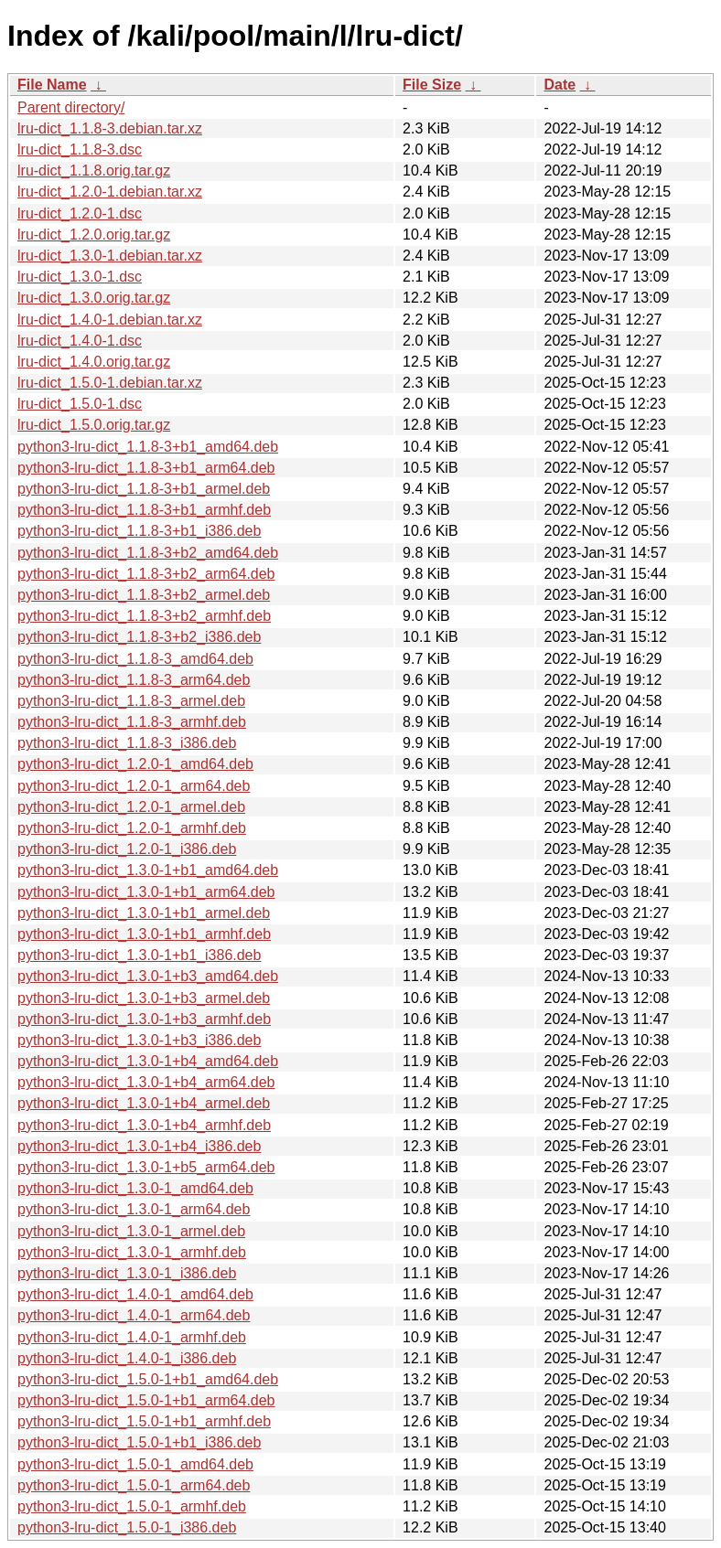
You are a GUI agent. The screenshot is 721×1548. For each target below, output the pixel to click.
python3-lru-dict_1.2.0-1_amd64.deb (135, 764)
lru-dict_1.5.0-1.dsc (79, 403)
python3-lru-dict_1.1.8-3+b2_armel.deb (143, 595)
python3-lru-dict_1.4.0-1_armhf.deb (131, 1337)
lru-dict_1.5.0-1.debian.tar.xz (109, 382)
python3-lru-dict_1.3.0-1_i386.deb (126, 1273)
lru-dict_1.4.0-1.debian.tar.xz (109, 319)
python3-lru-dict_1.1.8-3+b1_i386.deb (139, 531)
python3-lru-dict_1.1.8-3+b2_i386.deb (139, 637)
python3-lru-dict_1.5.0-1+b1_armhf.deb (144, 1421)
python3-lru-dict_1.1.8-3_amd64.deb (135, 659)
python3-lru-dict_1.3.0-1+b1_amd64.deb (147, 870)
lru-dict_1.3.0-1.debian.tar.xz (109, 255)
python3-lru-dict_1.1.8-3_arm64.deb (133, 680)
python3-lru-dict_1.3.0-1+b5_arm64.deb (146, 1167)
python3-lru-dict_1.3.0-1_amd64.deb (135, 1188)
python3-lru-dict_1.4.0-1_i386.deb (126, 1358)
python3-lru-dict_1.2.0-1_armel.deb (131, 807)
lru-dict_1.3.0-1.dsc (79, 276)
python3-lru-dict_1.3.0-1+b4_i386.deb (139, 1146)
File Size (432, 84)
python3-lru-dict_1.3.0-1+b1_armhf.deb (144, 934)
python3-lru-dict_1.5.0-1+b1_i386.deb (139, 1442)
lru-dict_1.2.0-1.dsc (79, 213)
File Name (52, 84)
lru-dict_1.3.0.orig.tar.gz (93, 297)
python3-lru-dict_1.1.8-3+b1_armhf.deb (144, 510)
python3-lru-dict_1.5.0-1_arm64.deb (133, 1485)
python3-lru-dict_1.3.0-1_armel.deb (131, 1231)
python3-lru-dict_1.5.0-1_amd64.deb (135, 1464)
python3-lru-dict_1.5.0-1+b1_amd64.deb (147, 1379)
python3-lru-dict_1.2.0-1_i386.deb (126, 849)
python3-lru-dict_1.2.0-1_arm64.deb (133, 786)
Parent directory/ (70, 107)
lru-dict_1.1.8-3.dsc (79, 149)
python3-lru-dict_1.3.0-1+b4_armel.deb (143, 1103)
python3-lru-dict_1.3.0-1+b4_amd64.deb (147, 1061)
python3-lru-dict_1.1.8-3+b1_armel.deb (143, 488)
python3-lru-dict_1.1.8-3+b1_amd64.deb (147, 446)
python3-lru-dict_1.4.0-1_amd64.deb (135, 1294)
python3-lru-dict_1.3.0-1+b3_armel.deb (143, 998)
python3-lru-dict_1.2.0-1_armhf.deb (131, 828)
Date (559, 84)
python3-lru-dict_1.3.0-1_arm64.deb (133, 1209)
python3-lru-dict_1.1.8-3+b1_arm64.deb (146, 467)
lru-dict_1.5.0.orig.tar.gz (93, 424)
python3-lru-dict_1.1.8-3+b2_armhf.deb (144, 616)
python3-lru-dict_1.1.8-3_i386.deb (126, 743)
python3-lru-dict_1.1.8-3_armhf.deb (131, 722)
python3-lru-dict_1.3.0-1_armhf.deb (131, 1252)
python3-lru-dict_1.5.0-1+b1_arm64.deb (146, 1400)
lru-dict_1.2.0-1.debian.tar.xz (109, 191)
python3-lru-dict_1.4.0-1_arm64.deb (133, 1315)
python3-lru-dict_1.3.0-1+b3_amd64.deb (147, 976)
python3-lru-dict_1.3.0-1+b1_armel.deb (143, 913)
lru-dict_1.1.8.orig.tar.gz (93, 170)
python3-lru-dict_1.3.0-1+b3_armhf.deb (144, 1019)
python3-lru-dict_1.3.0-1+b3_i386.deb (139, 1040)
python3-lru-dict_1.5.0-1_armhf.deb (131, 1506)
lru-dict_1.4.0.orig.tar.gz (93, 361)
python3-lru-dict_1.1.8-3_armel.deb (131, 701)
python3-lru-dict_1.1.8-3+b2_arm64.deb (146, 574)
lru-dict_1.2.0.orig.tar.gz (93, 234)
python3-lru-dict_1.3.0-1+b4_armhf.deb (144, 1125)
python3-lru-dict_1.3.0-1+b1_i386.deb (139, 955)
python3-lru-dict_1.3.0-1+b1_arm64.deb (146, 892)
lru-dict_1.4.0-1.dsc (79, 340)
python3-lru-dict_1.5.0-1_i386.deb (126, 1527)
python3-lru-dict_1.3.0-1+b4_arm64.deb (146, 1082)
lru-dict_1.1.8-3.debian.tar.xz (109, 128)
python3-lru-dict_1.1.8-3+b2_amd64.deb (147, 552)
